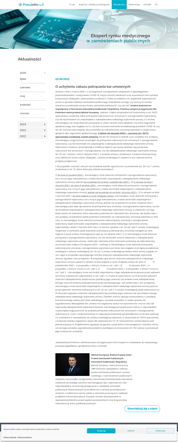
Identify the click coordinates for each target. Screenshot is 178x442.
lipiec (23, 79)
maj (22, 96)
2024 (23, 124)
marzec (24, 113)
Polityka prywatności (26, 426)
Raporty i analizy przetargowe (94, 5)
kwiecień (25, 104)
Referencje (134, 5)
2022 (23, 136)
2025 (23, 73)
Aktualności (119, 5)
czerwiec (25, 87)
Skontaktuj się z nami (142, 408)
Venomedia (156, 436)
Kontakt (147, 5)
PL (156, 5)
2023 (23, 130)
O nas (72, 5)
